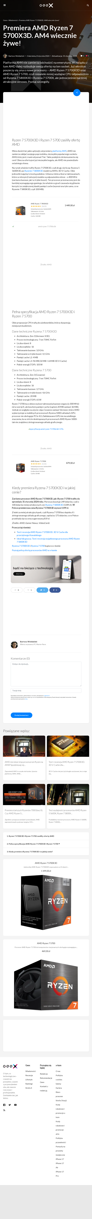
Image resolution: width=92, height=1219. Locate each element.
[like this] (86, 56)
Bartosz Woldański (16, 56)
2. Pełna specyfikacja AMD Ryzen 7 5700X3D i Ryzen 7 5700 (32, 844)
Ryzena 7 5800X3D (54, 504)
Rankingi (29, 1084)
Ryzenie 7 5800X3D (33, 170)
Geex (5, 20)
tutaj (26, 699)
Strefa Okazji (61, 1100)
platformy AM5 (59, 151)
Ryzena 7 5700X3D (21, 546)
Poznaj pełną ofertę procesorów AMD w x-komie (34, 550)
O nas (58, 1071)
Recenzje (29, 1075)
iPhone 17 (60, 1159)
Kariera (59, 1088)
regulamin (47, 695)
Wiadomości (13, 20)
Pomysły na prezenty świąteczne (60, 1150)
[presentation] (29, 706)
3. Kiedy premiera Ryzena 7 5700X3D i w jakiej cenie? (30, 851)
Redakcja (44, 1074)
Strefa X (28, 1088)
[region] (46, 116)
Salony (58, 1084)
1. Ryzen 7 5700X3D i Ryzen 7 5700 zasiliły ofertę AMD (30, 836)
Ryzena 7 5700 (38, 546)
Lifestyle (28, 1079)
